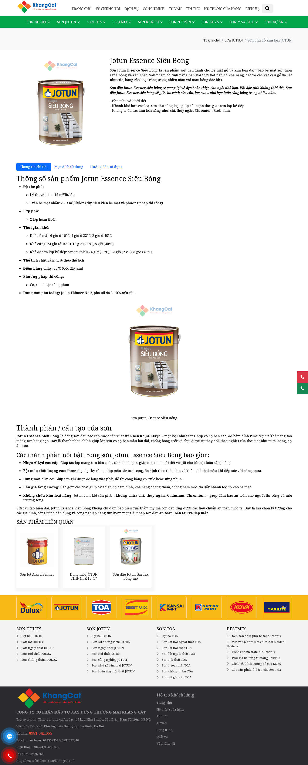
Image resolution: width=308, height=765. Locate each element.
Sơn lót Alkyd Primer (37, 574)
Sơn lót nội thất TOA (177, 648)
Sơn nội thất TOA (174, 660)
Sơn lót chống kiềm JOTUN (111, 642)
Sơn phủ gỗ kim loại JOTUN (112, 665)
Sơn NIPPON (180, 22)
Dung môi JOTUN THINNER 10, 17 (84, 576)
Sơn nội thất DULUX (36, 654)
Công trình (154, 8)
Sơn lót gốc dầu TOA (177, 677)
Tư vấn (175, 8)
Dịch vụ (132, 8)
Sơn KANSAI (148, 22)
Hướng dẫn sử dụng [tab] (106, 166)
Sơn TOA (94, 22)
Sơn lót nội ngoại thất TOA (181, 642)
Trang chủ (81, 8)
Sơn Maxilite (241, 22)
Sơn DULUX (37, 22)
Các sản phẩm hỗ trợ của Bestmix (256, 670)
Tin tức (193, 8)
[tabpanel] (154, 345)
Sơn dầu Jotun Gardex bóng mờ (130, 576)
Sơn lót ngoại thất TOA (178, 654)
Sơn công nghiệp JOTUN (109, 660)
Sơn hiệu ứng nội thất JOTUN (113, 671)
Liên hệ (253, 8)
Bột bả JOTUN (101, 636)
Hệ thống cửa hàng (222, 8)
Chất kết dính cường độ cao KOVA (256, 664)
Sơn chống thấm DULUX (39, 660)
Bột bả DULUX (31, 636)
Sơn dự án (274, 22)
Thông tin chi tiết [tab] (34, 166)
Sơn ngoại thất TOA (176, 665)
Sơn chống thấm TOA (177, 671)
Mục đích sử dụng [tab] (68, 166)
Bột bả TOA (170, 636)
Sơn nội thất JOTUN (106, 654)
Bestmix (120, 22)
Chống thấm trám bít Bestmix (253, 652)
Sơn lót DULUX (32, 642)
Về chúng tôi (108, 8)
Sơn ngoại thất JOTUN (108, 648)
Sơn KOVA (210, 22)
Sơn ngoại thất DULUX (37, 648)
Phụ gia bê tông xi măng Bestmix (256, 658)
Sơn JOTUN (66, 22)
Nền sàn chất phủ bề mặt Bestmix (256, 636)
